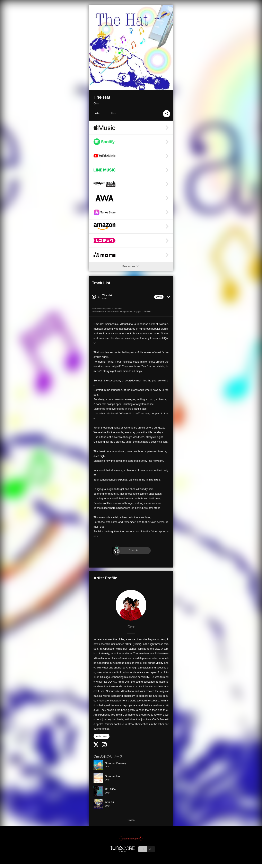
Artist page (101, 736)
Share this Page (131, 838)
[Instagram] (104, 746)
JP (150, 848)
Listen (97, 113)
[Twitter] (96, 746)
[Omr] (131, 605)
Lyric (159, 296)
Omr (97, 103)
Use (113, 113)
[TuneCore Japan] (123, 851)
